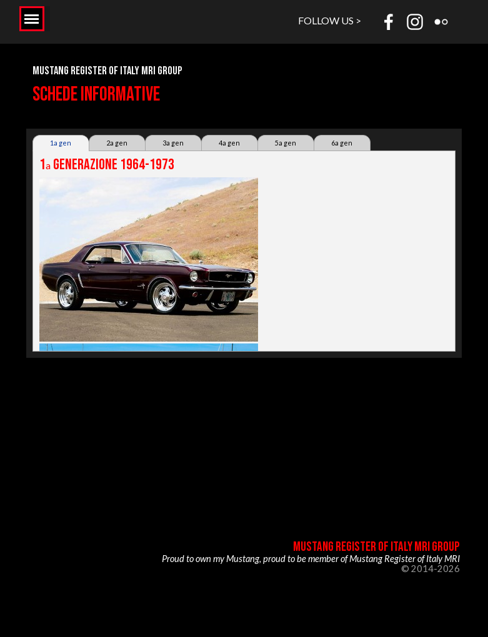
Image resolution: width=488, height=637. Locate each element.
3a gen (173, 143)
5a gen (285, 143)
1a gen (60, 143)
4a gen (229, 143)
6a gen (341, 143)
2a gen (116, 143)
